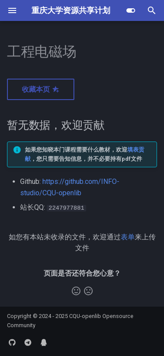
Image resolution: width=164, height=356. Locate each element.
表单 (128, 237)
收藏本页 (40, 89)
